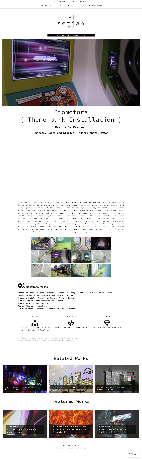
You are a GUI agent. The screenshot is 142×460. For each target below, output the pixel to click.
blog (85, 1)
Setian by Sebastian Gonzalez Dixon (71, 449)
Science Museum (58, 340)
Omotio (56, 338)
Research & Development (92, 5)
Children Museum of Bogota (107, 327)
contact (75, 1)
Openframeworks (66, 338)
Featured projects (47, 5)
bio (56, 1)
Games (34, 338)
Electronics (25, 338)
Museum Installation (41, 340)
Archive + (69, 5)
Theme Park (70, 340)
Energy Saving (24, 340)
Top (76, 338)
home (64, 1)
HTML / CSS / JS (44, 338)
